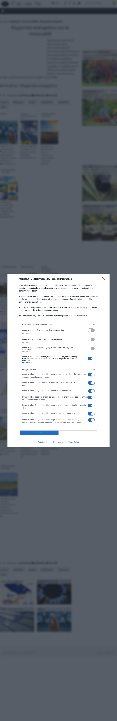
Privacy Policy (73, 442)
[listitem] (58, 324)
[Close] (104, 279)
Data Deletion (43, 442)
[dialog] (58, 360)
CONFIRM (39, 433)
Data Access (58, 442)
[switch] (91, 330)
